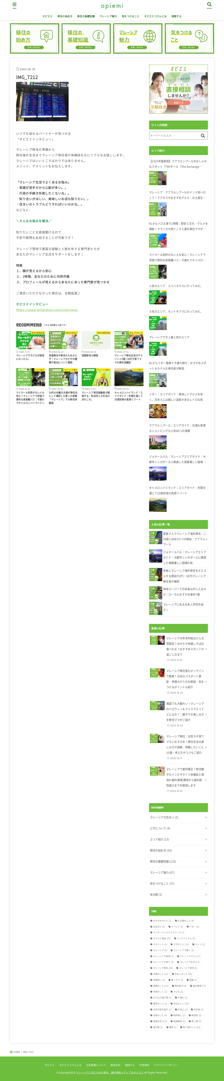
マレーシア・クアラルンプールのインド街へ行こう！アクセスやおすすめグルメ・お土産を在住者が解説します (177, 195)
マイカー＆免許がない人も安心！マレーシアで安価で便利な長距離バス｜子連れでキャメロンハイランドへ (177, 258)
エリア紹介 (159, 839)
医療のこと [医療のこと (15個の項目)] (161, 985)
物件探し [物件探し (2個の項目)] (179, 1015)
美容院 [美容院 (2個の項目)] (196, 1015)
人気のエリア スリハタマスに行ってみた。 (176, 286)
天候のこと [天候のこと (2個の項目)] (160, 991)
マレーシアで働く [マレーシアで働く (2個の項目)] (183, 950)
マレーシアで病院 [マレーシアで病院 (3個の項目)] (163, 956)
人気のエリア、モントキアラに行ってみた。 (176, 311)
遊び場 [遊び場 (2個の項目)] (158, 1027)
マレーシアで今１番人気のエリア (169, 337)
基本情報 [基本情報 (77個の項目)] (199, 985)
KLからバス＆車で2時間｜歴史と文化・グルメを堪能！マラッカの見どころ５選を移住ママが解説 (178, 226)
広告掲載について (96, 1065)
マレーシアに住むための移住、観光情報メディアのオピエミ (110, 1072)
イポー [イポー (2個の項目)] (194, 926)
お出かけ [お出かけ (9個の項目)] (159, 926)
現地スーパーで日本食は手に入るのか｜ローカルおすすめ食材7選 (184, 591)
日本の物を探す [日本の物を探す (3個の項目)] (162, 1009)
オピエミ (47, 16)
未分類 (156, 894)
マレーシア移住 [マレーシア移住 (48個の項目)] (163, 968)
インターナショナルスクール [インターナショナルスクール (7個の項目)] (168, 932)
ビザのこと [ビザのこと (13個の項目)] (181, 944)
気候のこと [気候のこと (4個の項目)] (160, 1015)
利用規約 (144, 1065)
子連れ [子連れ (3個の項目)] (182, 997)
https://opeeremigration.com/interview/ (47, 309)
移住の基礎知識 (86, 16)
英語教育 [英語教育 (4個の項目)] (179, 1021)
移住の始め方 (64, 16)
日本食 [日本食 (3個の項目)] (199, 1009)
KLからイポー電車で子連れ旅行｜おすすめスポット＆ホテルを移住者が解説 (177, 365)
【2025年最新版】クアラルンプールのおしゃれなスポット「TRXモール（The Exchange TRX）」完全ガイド (178, 164)
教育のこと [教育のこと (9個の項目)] (160, 1003)
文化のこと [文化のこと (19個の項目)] (181, 1003)
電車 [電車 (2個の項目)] (173, 1027)
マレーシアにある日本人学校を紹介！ (183, 607)
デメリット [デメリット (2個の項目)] (160, 944)
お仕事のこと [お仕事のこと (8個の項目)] (186, 920)
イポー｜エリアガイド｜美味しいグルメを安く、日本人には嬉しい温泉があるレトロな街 (176, 397)
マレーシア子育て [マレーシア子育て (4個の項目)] (163, 962)
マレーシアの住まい (164, 817)
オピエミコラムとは (155, 16)
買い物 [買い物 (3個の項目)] (196, 1021)
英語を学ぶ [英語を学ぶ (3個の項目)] (160, 1021)
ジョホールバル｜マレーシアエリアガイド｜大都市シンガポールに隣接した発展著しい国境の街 (177, 459)
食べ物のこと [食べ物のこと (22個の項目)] (191, 1027)
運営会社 (115, 1065)
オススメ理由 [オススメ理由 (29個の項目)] (162, 938)
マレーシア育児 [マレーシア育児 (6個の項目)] (188, 968)
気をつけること (130, 16)
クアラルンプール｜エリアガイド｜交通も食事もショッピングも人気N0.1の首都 (177, 428)
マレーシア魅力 (108, 16)
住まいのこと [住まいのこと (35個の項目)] (183, 974)
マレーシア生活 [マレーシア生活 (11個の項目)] (190, 962)
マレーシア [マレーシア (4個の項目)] (160, 950)
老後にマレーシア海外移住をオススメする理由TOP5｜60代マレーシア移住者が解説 (184, 576)
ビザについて (160, 828)
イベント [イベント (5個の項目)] (177, 926)
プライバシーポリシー (166, 1065)
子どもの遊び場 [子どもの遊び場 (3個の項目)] (162, 997)
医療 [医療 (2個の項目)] (193, 979)
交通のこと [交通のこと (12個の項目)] (161, 974)
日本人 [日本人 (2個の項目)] (182, 1009)
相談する (176, 16)
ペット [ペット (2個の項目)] (200, 944)
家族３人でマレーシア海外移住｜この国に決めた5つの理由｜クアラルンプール (185, 539)
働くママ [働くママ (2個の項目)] (177, 979)
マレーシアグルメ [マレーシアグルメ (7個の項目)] (190, 956)
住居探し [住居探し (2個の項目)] (159, 979)
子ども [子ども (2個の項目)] (178, 991)
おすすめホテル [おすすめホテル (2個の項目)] (162, 920)
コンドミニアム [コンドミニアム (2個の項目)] (186, 938)
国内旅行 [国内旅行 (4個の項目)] (181, 985)
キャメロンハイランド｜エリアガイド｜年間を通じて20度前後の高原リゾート (177, 490)
